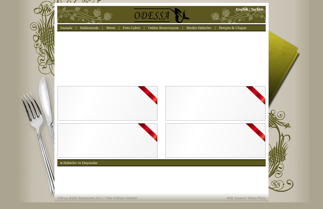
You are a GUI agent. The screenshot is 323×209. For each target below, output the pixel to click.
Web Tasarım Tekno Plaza (246, 198)
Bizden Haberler (198, 28)
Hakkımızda (89, 28)
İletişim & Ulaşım (232, 28)
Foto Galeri (131, 28)
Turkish (257, 9)
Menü (110, 28)
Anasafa (66, 28)
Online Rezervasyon (163, 28)
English (242, 9)
